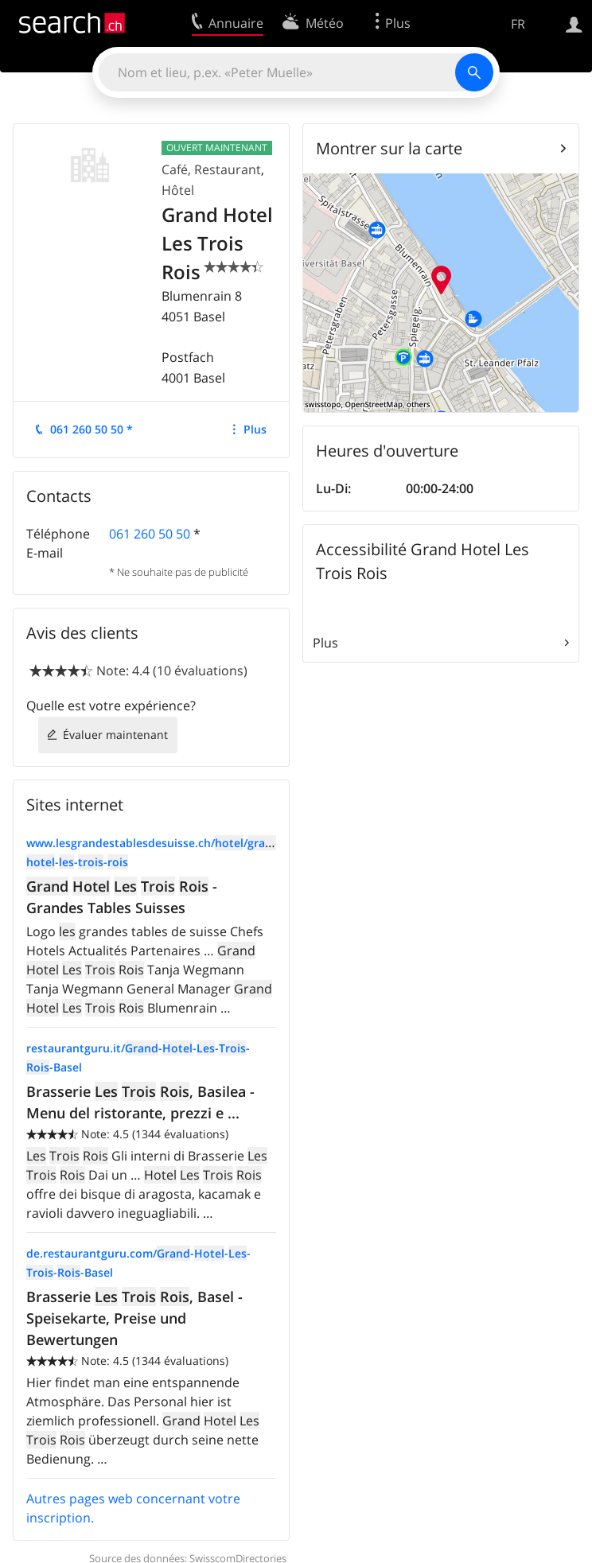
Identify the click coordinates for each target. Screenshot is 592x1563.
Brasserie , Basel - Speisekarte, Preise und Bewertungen (134, 1318)
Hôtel (178, 190)
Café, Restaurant (211, 169)
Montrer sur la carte (389, 148)
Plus (255, 429)
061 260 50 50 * (91, 429)
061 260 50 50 (149, 533)
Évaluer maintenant (115, 734)
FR (518, 24)
